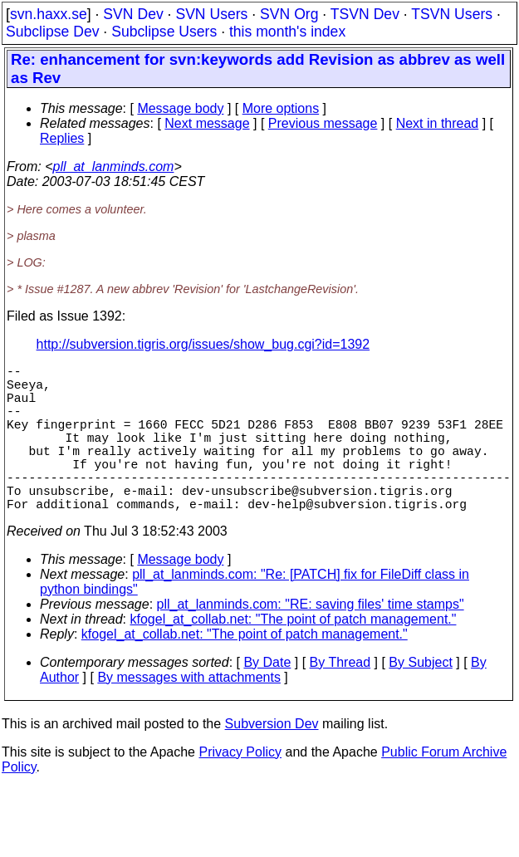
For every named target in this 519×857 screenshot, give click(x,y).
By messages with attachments (189, 714)
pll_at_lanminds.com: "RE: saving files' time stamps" (310, 641)
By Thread (340, 699)
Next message (206, 123)
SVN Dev (133, 14)
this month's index (287, 31)
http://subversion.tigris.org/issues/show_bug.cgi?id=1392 (203, 344)
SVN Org (289, 14)
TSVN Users (451, 14)
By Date (267, 699)
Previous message (323, 123)
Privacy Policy (240, 788)
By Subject (420, 699)
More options (281, 108)
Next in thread (437, 123)
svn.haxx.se (48, 14)
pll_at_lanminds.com (113, 166)
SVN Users (211, 14)
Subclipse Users (164, 31)
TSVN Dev (364, 14)
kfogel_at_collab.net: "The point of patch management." (293, 656)
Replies (62, 138)
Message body (180, 108)
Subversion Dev (272, 760)
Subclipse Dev (52, 31)
